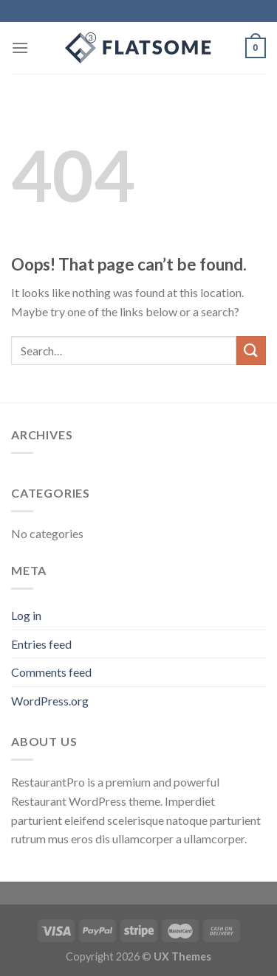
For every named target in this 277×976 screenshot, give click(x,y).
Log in (26, 615)
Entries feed (41, 644)
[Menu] (20, 47)
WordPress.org (50, 701)
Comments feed (51, 672)
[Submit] (251, 350)
